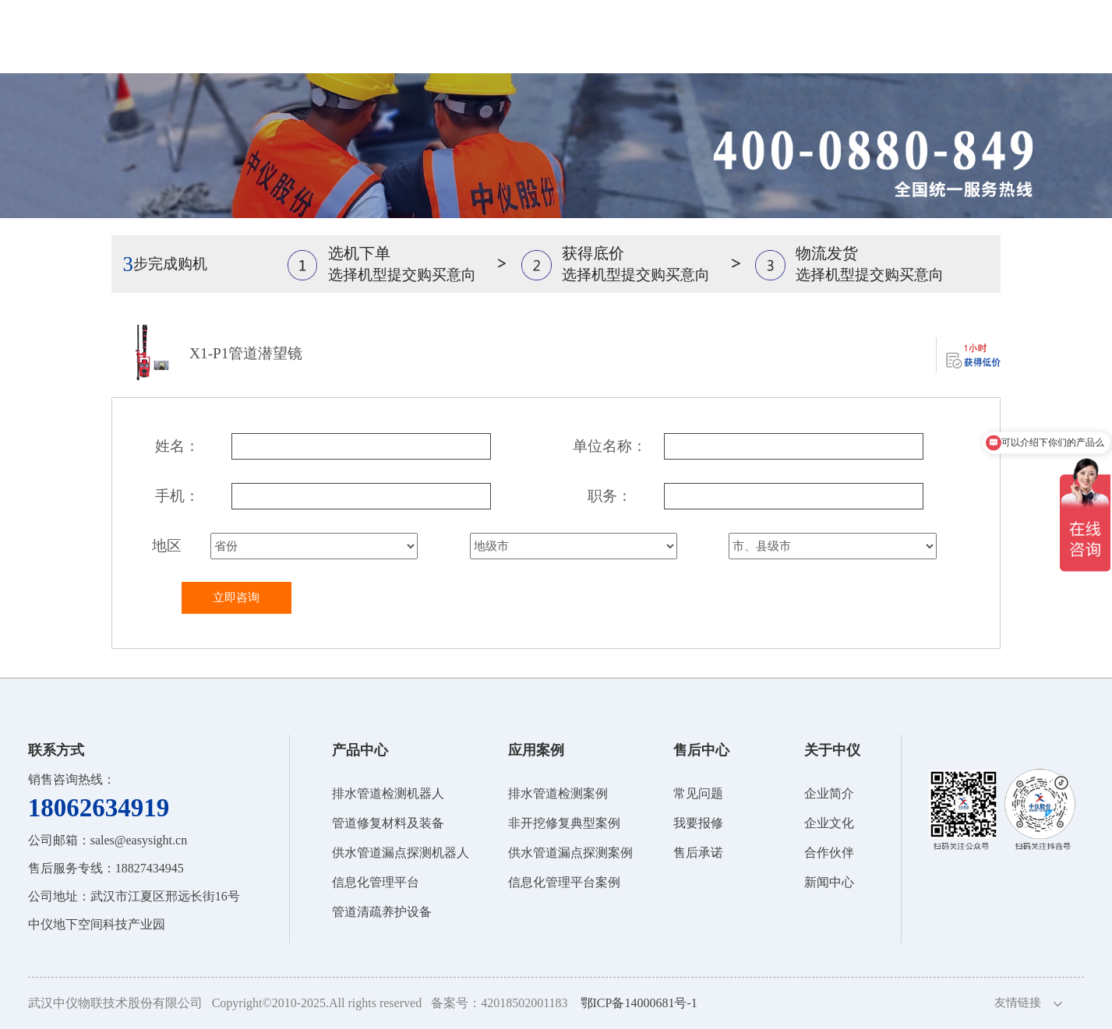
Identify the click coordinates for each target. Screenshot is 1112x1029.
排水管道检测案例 (558, 793)
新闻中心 (829, 882)
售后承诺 (698, 852)
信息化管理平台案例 (564, 882)
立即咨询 (236, 597)
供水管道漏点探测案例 (570, 852)
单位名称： (610, 446)
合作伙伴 (829, 852)
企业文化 (829, 823)
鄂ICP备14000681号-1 (639, 1003)
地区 (167, 545)
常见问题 (698, 793)
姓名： (177, 446)
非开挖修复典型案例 (564, 823)
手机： (177, 496)
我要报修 (698, 823)
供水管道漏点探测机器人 (400, 852)
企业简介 (829, 793)
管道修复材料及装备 (388, 823)
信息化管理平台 (375, 882)
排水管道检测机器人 (388, 793)
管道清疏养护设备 (382, 911)
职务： (610, 496)
